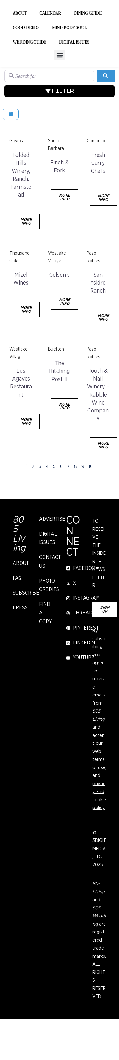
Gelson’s (59, 308)
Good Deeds (26, 61)
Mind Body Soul (69, 61)
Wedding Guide (29, 76)
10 (91, 500)
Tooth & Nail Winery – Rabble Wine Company (98, 428)
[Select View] (11, 148)
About (20, 47)
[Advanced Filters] (59, 124)
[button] (59, 88)
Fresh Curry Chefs (98, 196)
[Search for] (49, 109)
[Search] (106, 109)
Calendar (50, 47)
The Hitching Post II (59, 405)
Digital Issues (74, 76)
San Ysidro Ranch (98, 316)
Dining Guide (88, 47)
